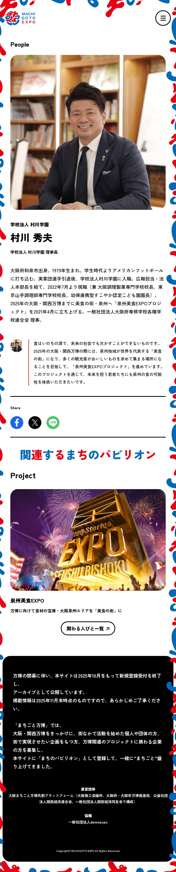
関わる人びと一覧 (88, 628)
